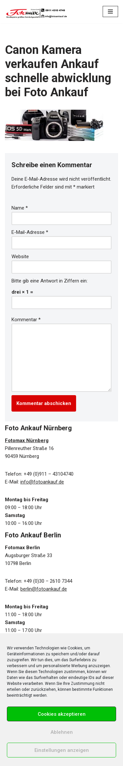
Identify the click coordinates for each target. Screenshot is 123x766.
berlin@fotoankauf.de (43, 589)
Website (20, 256)
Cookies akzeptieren (62, 714)
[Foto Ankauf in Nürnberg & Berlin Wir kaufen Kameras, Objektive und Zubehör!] (36, 12)
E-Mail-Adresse (29, 232)
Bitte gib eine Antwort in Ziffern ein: (49, 281)
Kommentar (26, 320)
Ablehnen (62, 732)
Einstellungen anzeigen (61, 750)
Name (19, 208)
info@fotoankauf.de (42, 482)
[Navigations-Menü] (110, 11)
